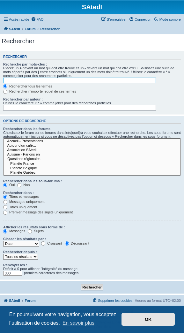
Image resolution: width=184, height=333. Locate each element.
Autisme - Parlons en (92, 154)
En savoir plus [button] (79, 323)
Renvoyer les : (15, 265)
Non (23, 185)
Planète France (92, 164)
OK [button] (148, 319)
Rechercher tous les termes (27, 86)
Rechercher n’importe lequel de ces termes (39, 91)
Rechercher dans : (18, 193)
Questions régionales (92, 159)
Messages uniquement (24, 202)
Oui (9, 185)
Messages (14, 231)
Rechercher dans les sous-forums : (32, 181)
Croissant (51, 243)
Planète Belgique (92, 168)
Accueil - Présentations (92, 141)
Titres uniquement (20, 207)
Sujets (36, 231)
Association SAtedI (92, 150)
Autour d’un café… (92, 145)
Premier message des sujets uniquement (38, 212)
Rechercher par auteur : (23, 99)
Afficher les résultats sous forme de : (34, 227)
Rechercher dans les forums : (28, 129)
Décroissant (77, 243)
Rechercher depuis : (20, 252)
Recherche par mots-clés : (25, 64)
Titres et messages (21, 196)
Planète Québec (92, 172)
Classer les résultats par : (24, 239)
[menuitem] (37, 19)
